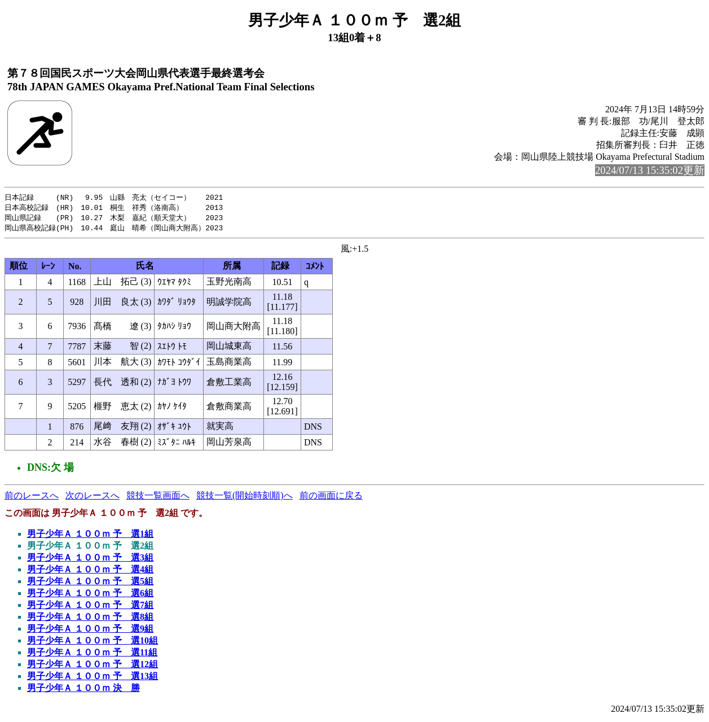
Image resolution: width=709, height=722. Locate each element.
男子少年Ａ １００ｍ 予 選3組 (90, 560)
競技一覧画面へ (158, 497)
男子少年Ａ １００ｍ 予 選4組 (90, 571)
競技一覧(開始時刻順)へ (244, 497)
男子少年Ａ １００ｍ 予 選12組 (92, 666)
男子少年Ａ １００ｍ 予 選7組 (90, 607)
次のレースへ (92, 497)
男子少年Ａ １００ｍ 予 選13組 (92, 678)
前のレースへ (32, 497)
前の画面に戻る (331, 497)
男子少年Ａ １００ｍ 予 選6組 (90, 595)
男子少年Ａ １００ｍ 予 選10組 (92, 642)
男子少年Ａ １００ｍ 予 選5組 (90, 583)
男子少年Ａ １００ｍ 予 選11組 (92, 654)
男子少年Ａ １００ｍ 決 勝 (83, 690)
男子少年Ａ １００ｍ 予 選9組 (90, 631)
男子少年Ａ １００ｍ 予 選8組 (90, 619)
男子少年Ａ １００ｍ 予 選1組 (90, 536)
